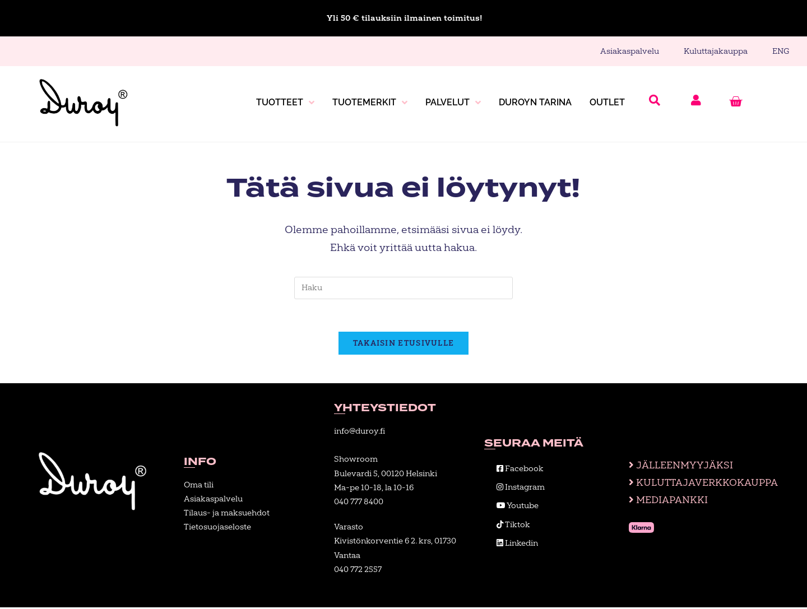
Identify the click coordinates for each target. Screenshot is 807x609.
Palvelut (453, 102)
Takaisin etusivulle (403, 345)
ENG (780, 51)
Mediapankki (665, 502)
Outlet (607, 102)
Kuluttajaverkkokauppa (701, 484)
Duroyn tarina (535, 102)
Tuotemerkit (369, 102)
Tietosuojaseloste (217, 528)
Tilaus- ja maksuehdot (227, 514)
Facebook (520, 470)
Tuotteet (285, 102)
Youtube (518, 507)
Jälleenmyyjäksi (677, 465)
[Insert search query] (403, 288)
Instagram (521, 489)
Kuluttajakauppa (716, 51)
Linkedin (517, 544)
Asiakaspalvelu (629, 51)
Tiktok (513, 526)
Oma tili (199, 486)
